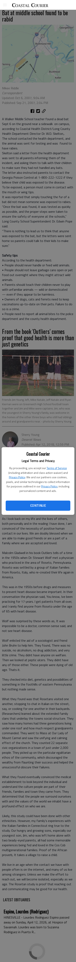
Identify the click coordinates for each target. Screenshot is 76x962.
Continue (38, 505)
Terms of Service (57, 468)
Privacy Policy (17, 477)
